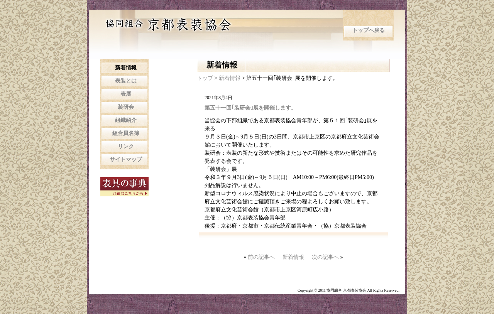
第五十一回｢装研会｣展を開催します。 (250, 108)
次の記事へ (325, 257)
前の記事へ (261, 257)
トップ (205, 78)
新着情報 (230, 78)
